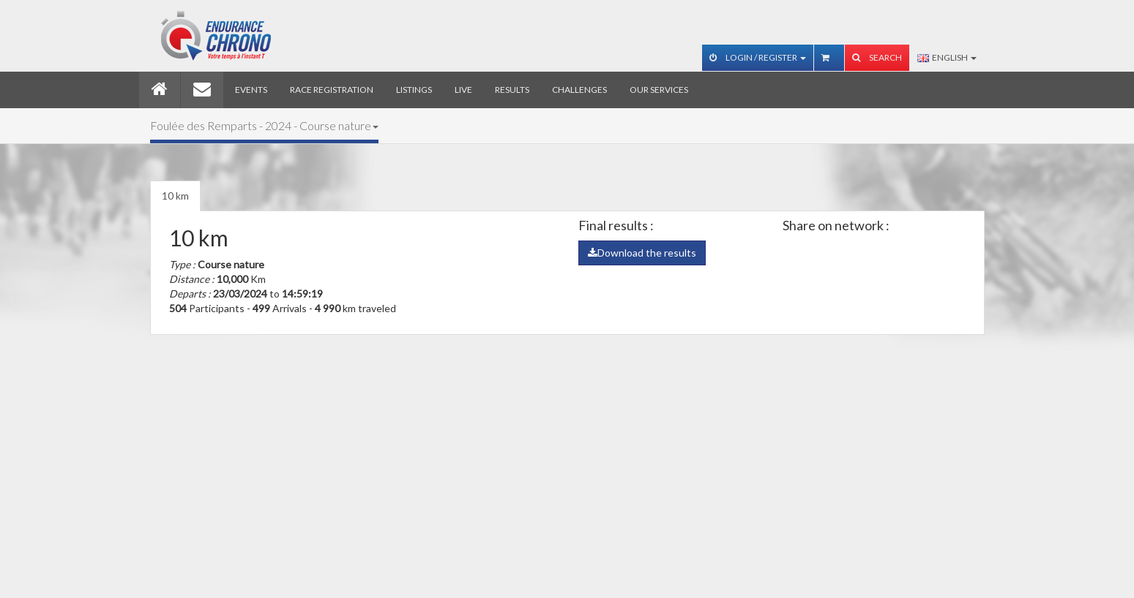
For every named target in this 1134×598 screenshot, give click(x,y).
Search (877, 57)
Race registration (331, 89)
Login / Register (757, 57)
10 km (175, 195)
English (947, 57)
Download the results (642, 252)
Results (512, 89)
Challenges (579, 89)
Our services (659, 89)
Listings (414, 89)
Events (251, 89)
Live (463, 89)
